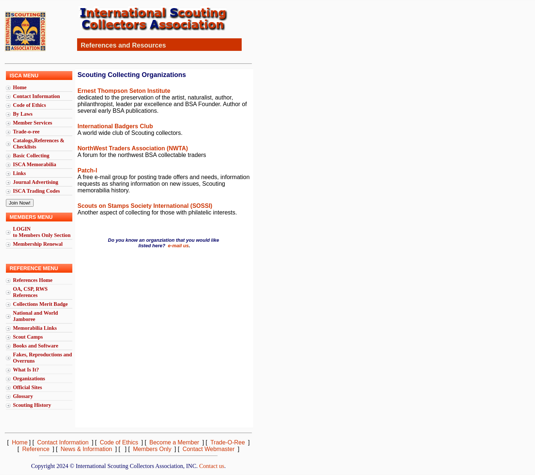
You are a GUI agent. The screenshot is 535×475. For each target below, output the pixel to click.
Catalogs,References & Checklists (39, 143)
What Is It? (26, 370)
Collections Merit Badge (40, 304)
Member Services (32, 123)
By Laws (22, 114)
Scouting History (32, 405)
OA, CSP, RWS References (30, 292)
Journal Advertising (35, 182)
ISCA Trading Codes (36, 191)
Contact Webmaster (209, 449)
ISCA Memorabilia (34, 164)
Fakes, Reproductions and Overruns (42, 358)
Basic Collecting (31, 155)
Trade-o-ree (26, 132)
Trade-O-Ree (227, 442)
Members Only (152, 449)
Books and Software (35, 346)
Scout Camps (28, 337)
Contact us (211, 466)
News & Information (86, 449)
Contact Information (36, 96)
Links (19, 173)
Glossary (23, 396)
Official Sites (27, 387)
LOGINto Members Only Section (41, 232)
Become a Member (174, 442)
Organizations (29, 378)
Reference (35, 449)
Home (20, 87)
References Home (32, 280)
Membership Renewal (38, 244)
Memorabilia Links (35, 328)
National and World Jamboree (35, 316)
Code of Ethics (29, 105)
